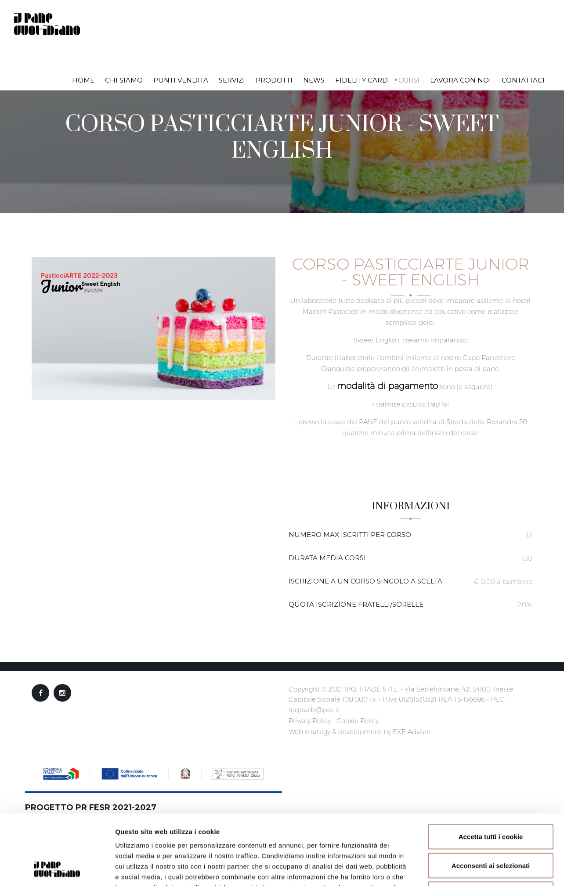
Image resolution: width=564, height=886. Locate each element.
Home (83, 80)
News (314, 80)
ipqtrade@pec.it (314, 710)
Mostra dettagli (466, 869)
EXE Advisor (411, 732)
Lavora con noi (460, 80)
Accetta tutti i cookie (491, 770)
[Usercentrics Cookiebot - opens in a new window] (56, 868)
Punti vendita (180, 80)
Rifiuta (491, 828)
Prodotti (274, 80)
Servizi (232, 80)
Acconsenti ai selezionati (491, 799)
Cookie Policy (357, 721)
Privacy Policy (310, 721)
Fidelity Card (361, 80)
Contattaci (523, 80)
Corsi (408, 80)
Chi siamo (124, 80)
